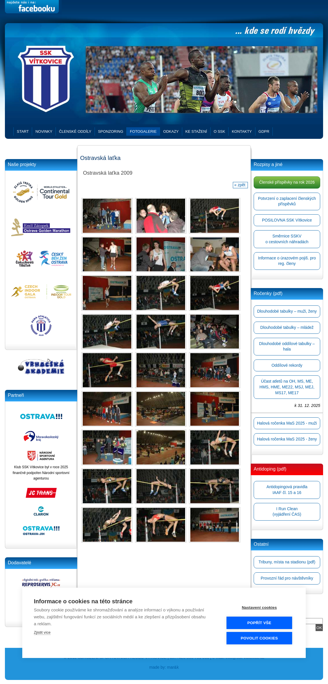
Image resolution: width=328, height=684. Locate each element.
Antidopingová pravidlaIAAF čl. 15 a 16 (286, 489)
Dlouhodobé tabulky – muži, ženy (287, 311)
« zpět (240, 184)
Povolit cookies (259, 638)
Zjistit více (42, 632)
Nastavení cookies (259, 607)
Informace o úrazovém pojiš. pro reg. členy (287, 261)
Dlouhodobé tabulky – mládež (287, 327)
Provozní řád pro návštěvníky (287, 578)
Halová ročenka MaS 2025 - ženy (287, 439)
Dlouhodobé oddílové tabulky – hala (287, 346)
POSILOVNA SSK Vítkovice (287, 220)
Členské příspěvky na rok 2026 (287, 182)
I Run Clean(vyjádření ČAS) (287, 511)
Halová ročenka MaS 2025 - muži (287, 423)
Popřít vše (259, 622)
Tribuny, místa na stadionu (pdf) (287, 562)
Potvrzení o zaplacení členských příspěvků (287, 201)
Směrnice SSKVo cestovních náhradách (287, 239)
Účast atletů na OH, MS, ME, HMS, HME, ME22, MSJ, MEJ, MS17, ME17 (286, 387)
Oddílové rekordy (287, 365)
